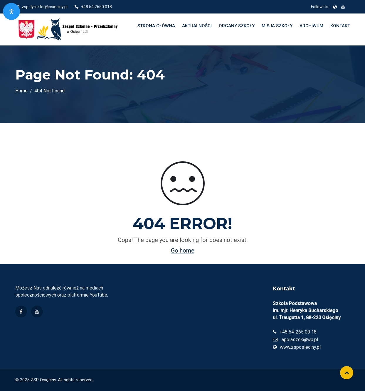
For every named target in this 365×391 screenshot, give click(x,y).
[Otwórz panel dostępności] (11, 11)
